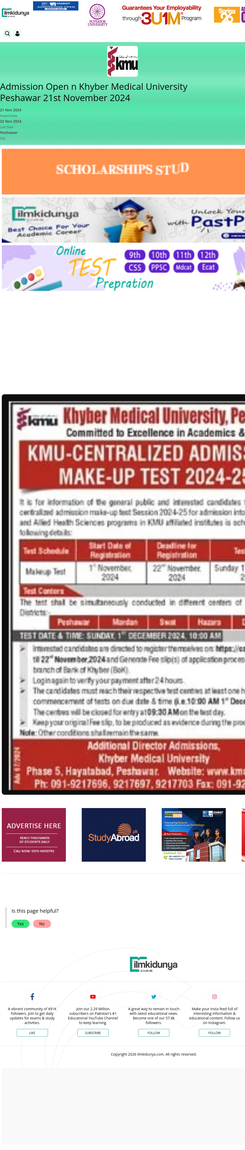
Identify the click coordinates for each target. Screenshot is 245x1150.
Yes (20, 924)
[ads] (34, 835)
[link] (55, 6)
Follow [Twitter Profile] (154, 1033)
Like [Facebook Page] (32, 1033)
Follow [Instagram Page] (214, 1033)
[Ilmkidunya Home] (15, 13)
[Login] (17, 33)
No (42, 924)
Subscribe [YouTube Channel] (93, 1033)
